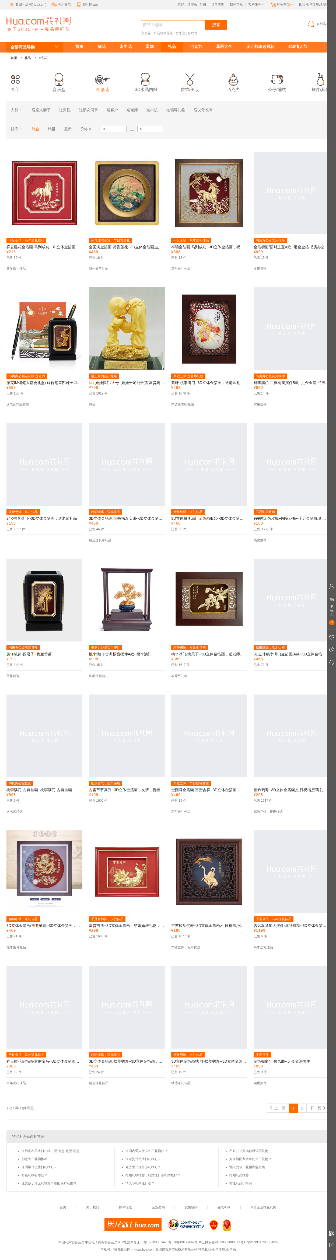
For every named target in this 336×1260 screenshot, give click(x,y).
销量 (51, 129)
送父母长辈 (203, 110)
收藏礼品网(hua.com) (27, 4)
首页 (79, 46)
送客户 (112, 110)
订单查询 (217, 4)
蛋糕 (150, 46)
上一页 (278, 1108)
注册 (203, 4)
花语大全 (224, 46)
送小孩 (152, 110)
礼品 (172, 46)
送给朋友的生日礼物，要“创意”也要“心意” (51, 1151)
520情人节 (297, 46)
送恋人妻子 (41, 110)
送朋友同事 (88, 110)
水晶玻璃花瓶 (163, 33)
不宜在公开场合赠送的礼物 (248, 1151)
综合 (35, 129)
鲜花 (101, 46)
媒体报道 (125, 1207)
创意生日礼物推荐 (34, 1159)
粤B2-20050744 (154, 1242)
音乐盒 (180, 33)
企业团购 (158, 1207)
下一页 (318, 1108)
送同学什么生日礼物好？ (39, 1167)
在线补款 (224, 1207)
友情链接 (191, 1207)
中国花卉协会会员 (71, 1242)
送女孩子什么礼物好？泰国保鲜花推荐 (49, 1183)
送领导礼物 (175, 110)
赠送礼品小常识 (240, 1183)
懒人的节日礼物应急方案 (247, 1167)
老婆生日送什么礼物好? (142, 1167)
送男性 (65, 110)
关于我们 (92, 1207)
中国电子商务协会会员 (101, 1242)
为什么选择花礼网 (263, 1207)
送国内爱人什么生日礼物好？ (146, 1151)
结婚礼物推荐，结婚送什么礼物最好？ (152, 1175)
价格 (84, 129)
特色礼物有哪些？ (34, 1175)
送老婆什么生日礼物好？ (143, 1159)
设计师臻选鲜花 (260, 46)
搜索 (216, 24)
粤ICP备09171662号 (183, 1242)
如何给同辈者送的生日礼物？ (250, 1159)
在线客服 (318, 24)
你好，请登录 (187, 4)
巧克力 (196, 46)
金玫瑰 (192, 33)
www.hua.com (144, 1249)
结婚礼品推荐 (239, 1175)
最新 (68, 129)
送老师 (132, 110)
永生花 (146, 33)
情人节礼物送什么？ (140, 1183)
